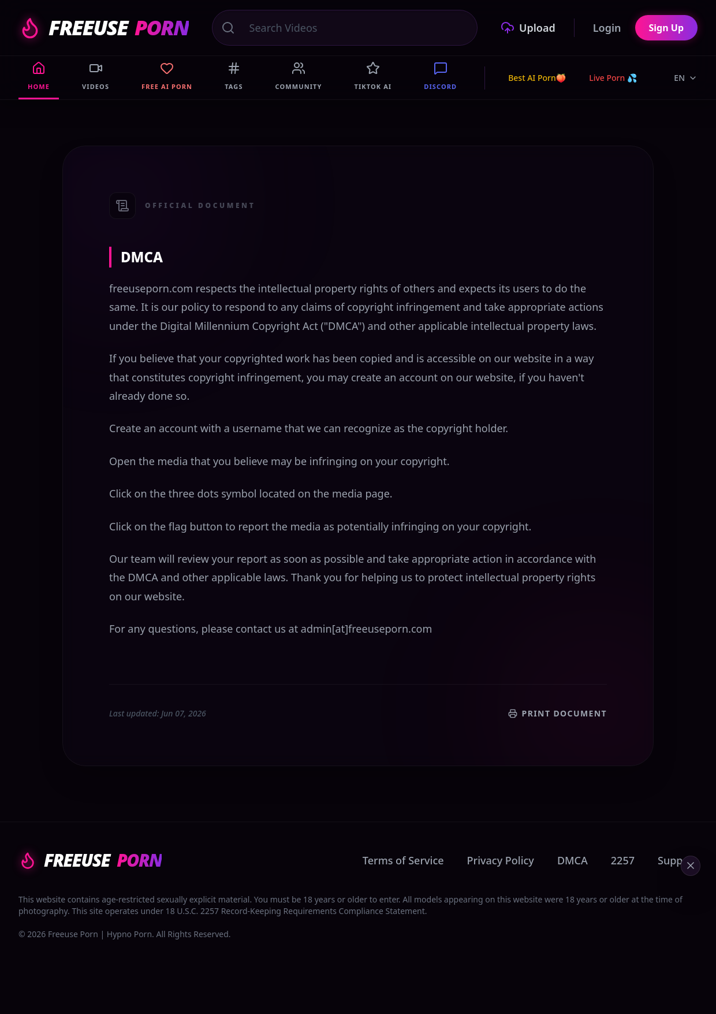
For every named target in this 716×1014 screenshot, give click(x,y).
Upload (528, 28)
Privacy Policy (500, 860)
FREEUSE (103, 27)
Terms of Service (403, 860)
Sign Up (666, 27)
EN (686, 77)
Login (607, 28)
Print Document (557, 713)
